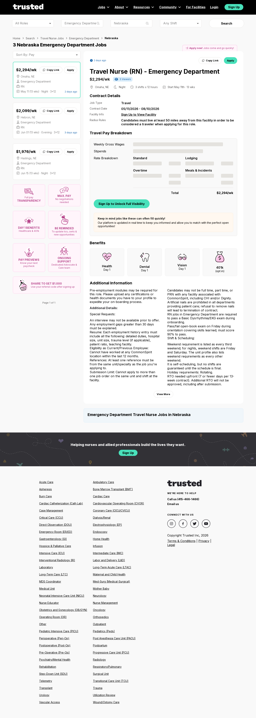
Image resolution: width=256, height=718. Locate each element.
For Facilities (195, 7)
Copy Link (50, 69)
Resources (144, 7)
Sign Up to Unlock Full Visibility (122, 204)
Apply (70, 69)
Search (226, 23)
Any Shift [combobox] (170, 23)
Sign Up (234, 7)
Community (170, 7)
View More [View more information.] (163, 394)
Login (214, 7)
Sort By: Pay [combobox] (25, 55)
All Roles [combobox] (21, 23)
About (122, 7)
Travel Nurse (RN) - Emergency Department (155, 71)
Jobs (104, 7)
